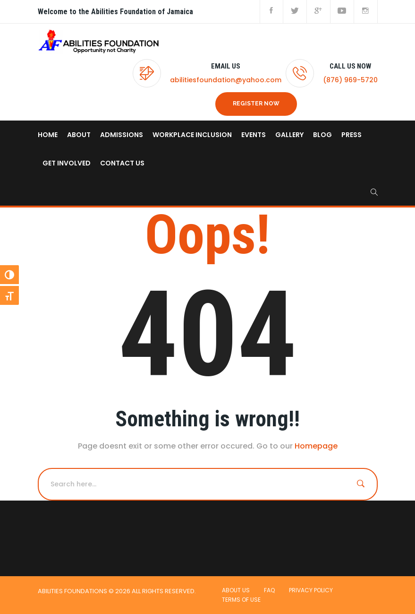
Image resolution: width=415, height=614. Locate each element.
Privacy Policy (311, 590)
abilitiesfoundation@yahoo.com (225, 80)
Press (351, 134)
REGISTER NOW (256, 103)
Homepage (316, 446)
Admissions (121, 134)
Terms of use (241, 600)
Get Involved (66, 163)
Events (253, 134)
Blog (322, 134)
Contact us (122, 163)
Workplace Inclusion (192, 134)
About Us (236, 590)
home (48, 134)
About (79, 134)
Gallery (289, 134)
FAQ (269, 590)
